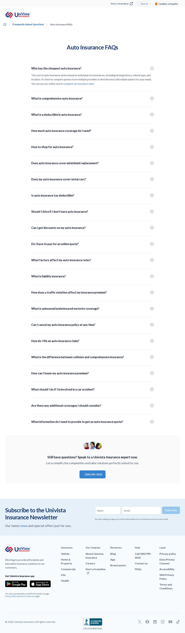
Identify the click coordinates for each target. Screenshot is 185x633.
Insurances (66, 547)
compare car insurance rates (78, 83)
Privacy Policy (11, 596)
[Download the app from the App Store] (40, 583)
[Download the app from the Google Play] (16, 583)
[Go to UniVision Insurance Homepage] (18, 15)
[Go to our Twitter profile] (140, 622)
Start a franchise (122, 3)
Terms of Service (28, 596)
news (24, 526)
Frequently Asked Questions (28, 24)
